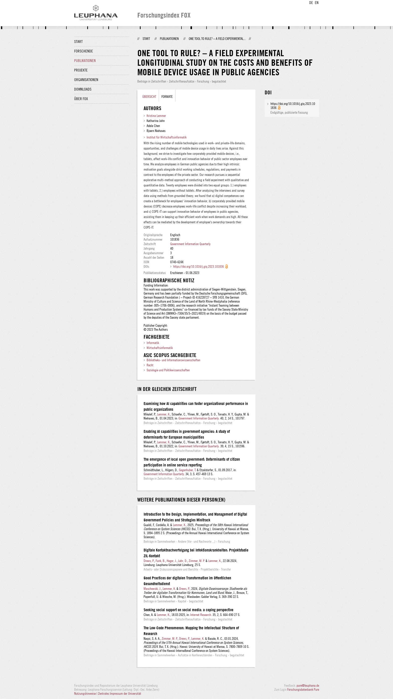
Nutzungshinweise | (86, 693)
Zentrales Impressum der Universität (119, 693)
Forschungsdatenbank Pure (303, 689)
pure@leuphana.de (308, 685)
